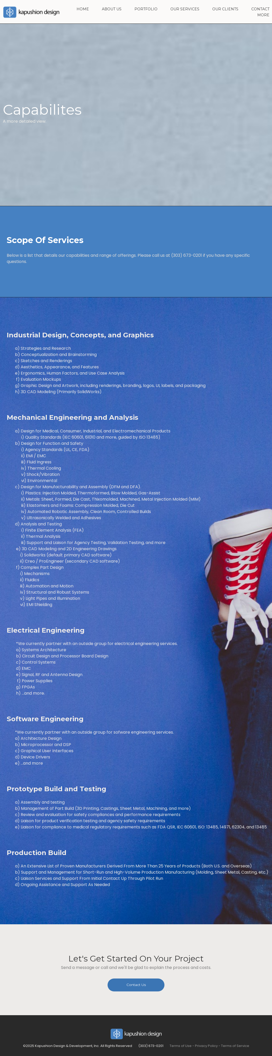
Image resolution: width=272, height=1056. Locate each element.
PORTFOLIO (145, 9)
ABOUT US (112, 9)
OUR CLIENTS (225, 9)
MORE (263, 15)
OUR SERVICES (184, 9)
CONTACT (260, 9)
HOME (83, 9)
